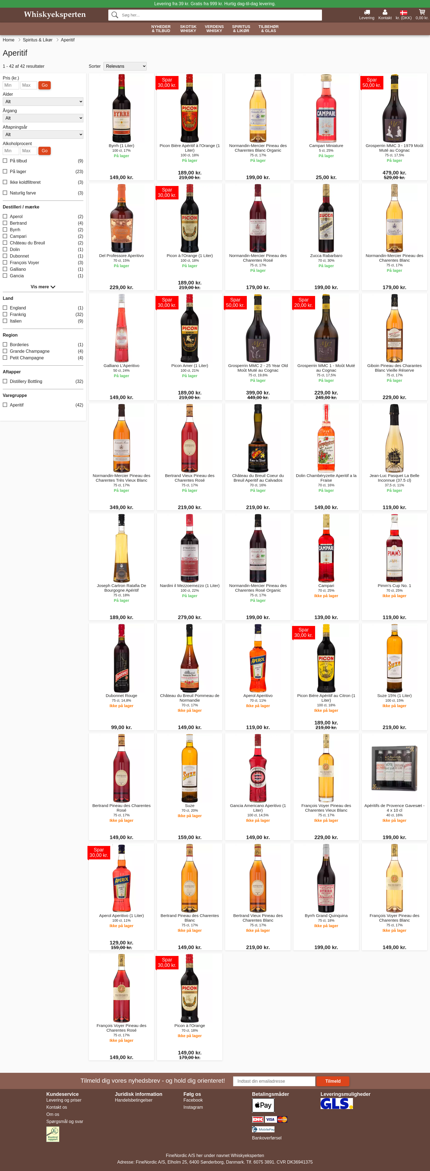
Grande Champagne (43, 351)
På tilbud (43, 161)
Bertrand (43, 223)
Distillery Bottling (43, 381)
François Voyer (43, 263)
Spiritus (241, 28)
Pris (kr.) (11, 78)
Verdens (214, 28)
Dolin (43, 249)
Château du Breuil (43, 243)
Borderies (43, 345)
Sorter (95, 66)
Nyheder (161, 28)
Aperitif (43, 405)
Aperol (43, 216)
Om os (52, 1114)
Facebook (193, 1100)
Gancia (43, 276)
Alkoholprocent (17, 144)
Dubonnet (43, 256)
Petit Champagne (43, 358)
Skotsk (188, 28)
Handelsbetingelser (133, 1100)
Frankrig (43, 314)
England (43, 308)
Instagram (193, 1107)
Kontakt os (56, 1107)
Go (44, 85)
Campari (43, 236)
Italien (43, 321)
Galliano (43, 269)
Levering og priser (63, 1100)
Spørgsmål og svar (64, 1121)
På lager (43, 171)
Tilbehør (269, 28)
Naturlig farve (43, 193)
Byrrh (43, 230)
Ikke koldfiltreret (43, 182)
